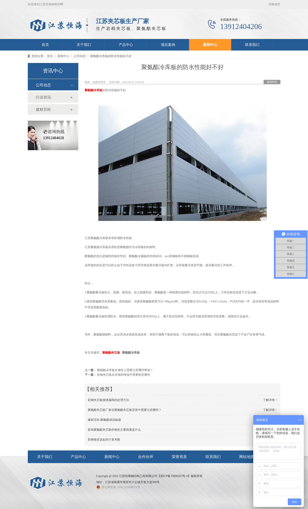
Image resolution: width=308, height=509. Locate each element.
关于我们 (84, 45)
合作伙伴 (145, 457)
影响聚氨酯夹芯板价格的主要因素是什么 (114, 429)
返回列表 (272, 81)
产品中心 (126, 45)
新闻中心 (210, 45)
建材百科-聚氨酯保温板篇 (104, 419)
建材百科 (43, 109)
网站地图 (246, 457)
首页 (45, 45)
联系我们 (252, 45)
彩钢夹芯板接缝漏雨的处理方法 (108, 400)
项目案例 (168, 45)
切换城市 (274, 4)
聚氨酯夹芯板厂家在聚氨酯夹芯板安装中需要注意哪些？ (124, 409)
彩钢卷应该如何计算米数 (104, 439)
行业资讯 (43, 97)
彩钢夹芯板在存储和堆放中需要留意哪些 (123, 374)
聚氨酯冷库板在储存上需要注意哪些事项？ (125, 370)
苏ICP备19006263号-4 (174, 476)
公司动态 (80, 56)
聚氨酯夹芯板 (111, 352)
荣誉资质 (179, 457)
